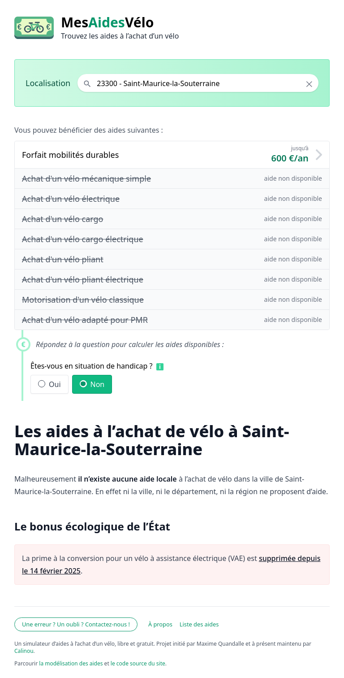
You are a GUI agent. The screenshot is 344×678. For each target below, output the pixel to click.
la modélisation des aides (71, 663)
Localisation (48, 83)
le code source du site (138, 663)
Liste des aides (199, 624)
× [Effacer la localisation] (309, 84)
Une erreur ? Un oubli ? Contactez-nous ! (76, 624)
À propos (160, 624)
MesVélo (107, 22)
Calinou (24, 651)
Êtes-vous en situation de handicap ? (91, 366)
